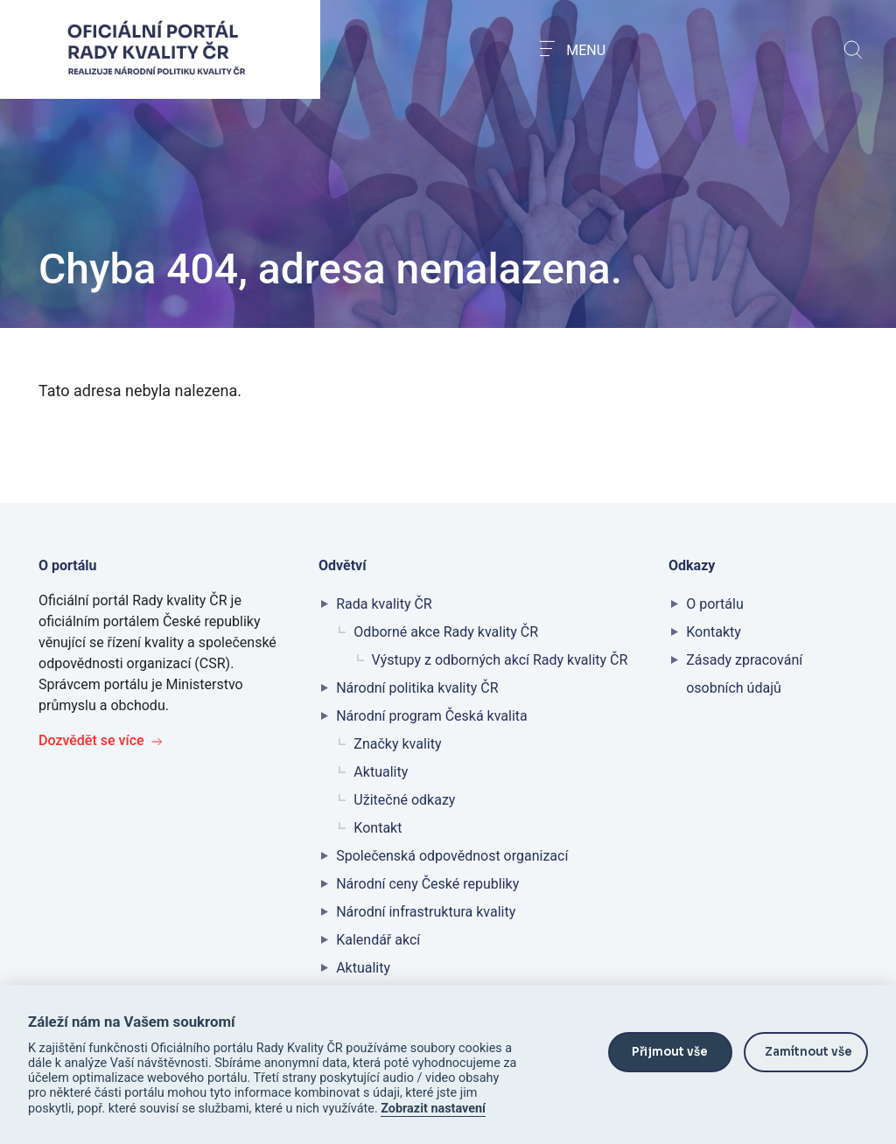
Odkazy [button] (693, 565)
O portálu (715, 604)
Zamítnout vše (808, 1051)
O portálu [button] (69, 565)
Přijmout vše (670, 1051)
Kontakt (378, 828)
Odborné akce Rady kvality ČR (446, 632)
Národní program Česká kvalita (432, 716)
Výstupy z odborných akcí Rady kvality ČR (500, 660)
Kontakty (713, 632)
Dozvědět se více (100, 740)
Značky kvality (397, 744)
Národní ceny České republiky (427, 883)
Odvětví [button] (344, 565)
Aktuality (381, 772)
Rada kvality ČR (384, 604)
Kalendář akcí (378, 939)
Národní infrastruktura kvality (425, 911)
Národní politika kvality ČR (417, 688)
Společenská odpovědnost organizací (452, 856)
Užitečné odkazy (404, 800)
